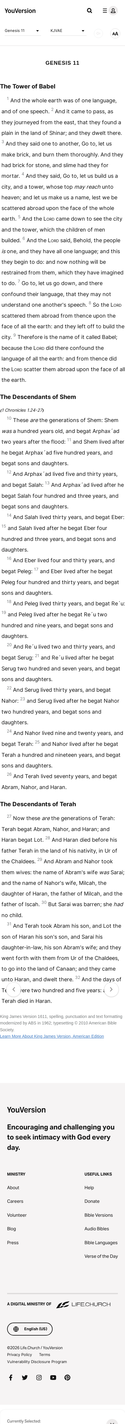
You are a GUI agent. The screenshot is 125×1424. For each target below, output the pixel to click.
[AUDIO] (98, 33)
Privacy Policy (19, 1354)
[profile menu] (109, 11)
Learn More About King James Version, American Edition (52, 1036)
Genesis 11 (23, 30)
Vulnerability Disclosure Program (37, 1361)
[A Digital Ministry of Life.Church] (62, 1301)
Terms (44, 1354)
